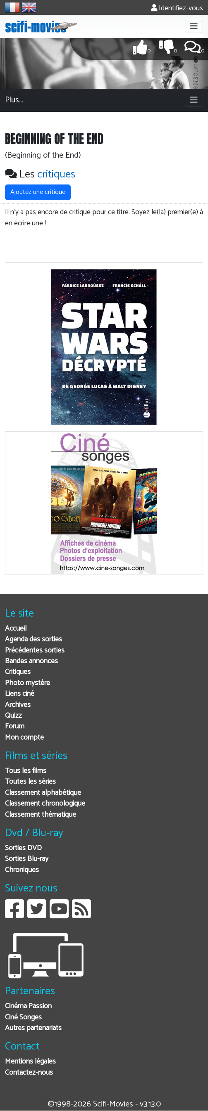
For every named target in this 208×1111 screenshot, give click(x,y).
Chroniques (22, 870)
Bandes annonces (31, 661)
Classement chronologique (45, 804)
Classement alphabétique (43, 793)
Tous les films (25, 771)
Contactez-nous (29, 1073)
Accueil (15, 629)
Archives (18, 705)
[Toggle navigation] (194, 26)
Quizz (13, 716)
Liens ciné (19, 694)
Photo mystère (27, 683)
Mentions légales (30, 1062)
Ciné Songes (23, 1018)
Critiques (18, 672)
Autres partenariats (33, 1028)
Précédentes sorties (35, 651)
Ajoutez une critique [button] (37, 192)
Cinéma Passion (28, 1006)
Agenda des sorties (33, 639)
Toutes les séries (30, 782)
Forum (14, 727)
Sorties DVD (23, 848)
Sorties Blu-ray (26, 859)
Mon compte (24, 738)
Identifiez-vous (177, 8)
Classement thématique (40, 815)
